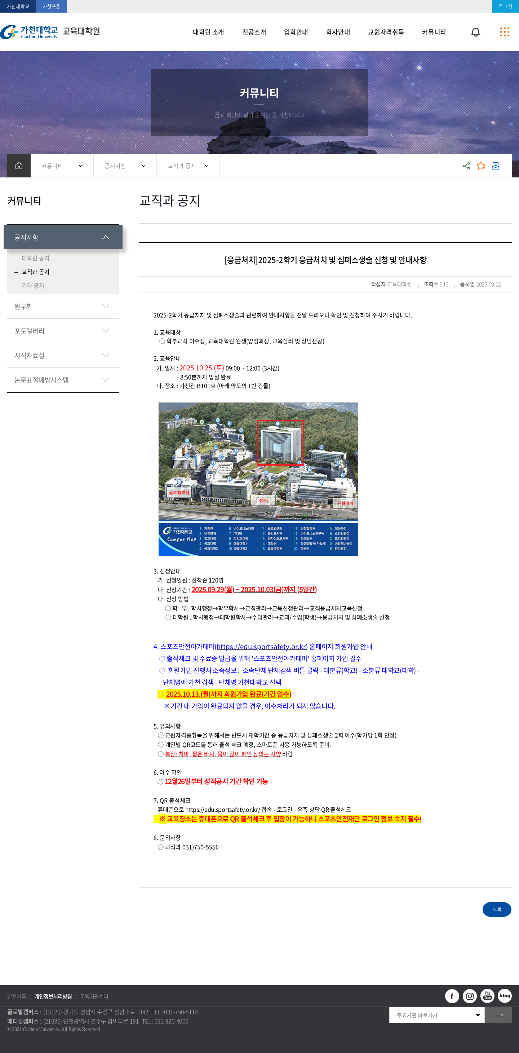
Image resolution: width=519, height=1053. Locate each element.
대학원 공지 (35, 258)
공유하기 (467, 165)
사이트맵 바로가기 (504, 32)
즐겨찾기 (481, 165)
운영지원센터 (94, 996)
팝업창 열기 (474, 19)
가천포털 (52, 6)
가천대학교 (18, 6)
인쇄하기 (495, 165)
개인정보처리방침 (53, 996)
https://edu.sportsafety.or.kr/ (222, 809)
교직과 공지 (182, 165)
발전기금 (16, 996)
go (498, 1015)
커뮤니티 (52, 165)
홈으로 (19, 165)
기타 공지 (33, 285)
